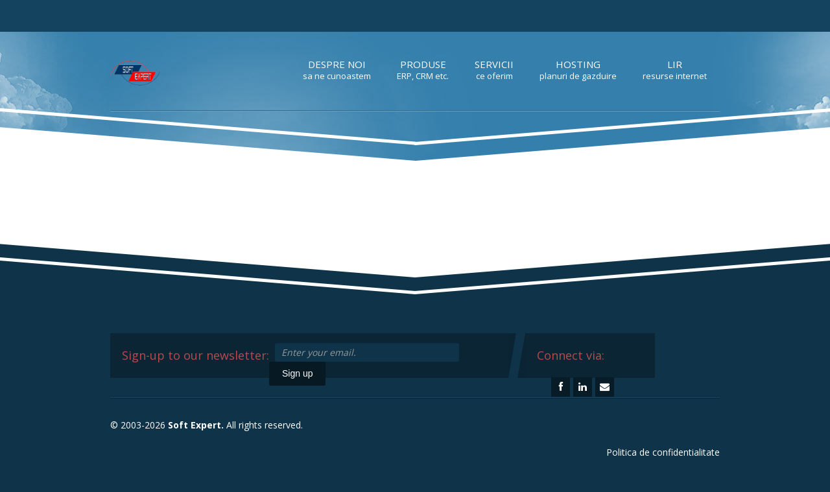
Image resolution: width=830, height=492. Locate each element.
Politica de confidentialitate (663, 452)
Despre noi (337, 70)
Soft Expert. (195, 425)
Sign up (297, 373)
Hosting (578, 70)
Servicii (494, 70)
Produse (423, 70)
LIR (675, 70)
